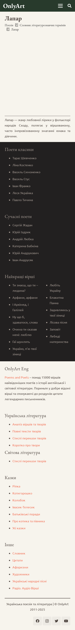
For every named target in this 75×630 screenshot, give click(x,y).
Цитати (17, 560)
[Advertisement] (37, 73)
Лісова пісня (58, 322)
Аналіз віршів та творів (29, 424)
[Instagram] (47, 621)
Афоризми (20, 567)
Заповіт (55, 329)
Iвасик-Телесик (23, 507)
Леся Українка (22, 193)
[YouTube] (66, 621)
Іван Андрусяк (22, 260)
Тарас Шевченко (24, 158)
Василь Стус (21, 179)
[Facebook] (37, 621)
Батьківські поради (26, 514)
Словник (18, 553)
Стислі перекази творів (29, 438)
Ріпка (16, 486)
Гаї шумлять (21, 341)
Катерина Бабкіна (25, 246)
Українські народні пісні (29, 581)
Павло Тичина (22, 200)
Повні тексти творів (26, 431)
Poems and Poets (17, 377)
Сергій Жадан (22, 225)
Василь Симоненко (26, 172)
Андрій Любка (23, 239)
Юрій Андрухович (25, 253)
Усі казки (19, 528)
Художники (20, 574)
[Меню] (60, 6)
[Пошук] (69, 6)
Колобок (18, 500)
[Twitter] (56, 621)
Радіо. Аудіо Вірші (25, 588)
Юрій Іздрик (21, 232)
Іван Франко (21, 186)
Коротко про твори (26, 445)
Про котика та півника (28, 521)
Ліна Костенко (22, 165)
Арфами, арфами (25, 297)
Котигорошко (22, 493)
